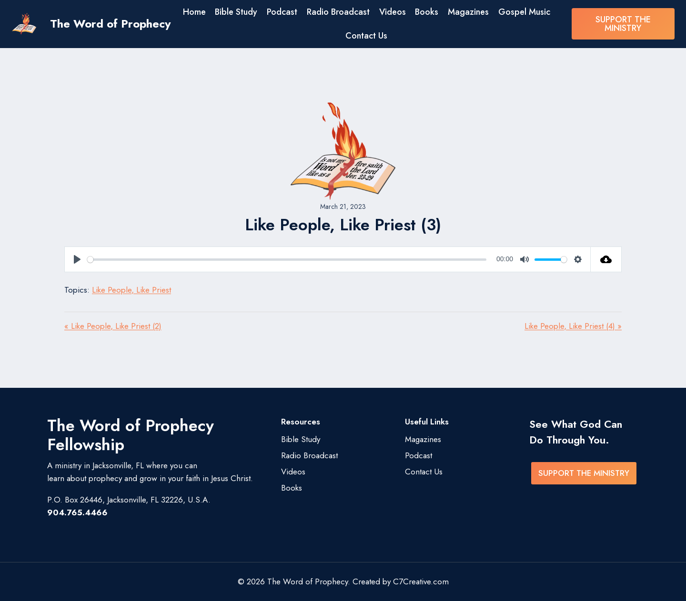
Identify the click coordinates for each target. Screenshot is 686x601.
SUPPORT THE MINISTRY (623, 23)
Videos (392, 12)
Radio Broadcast (338, 12)
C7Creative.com (421, 581)
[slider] (286, 259)
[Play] (77, 259)
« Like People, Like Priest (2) (112, 326)
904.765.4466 (77, 512)
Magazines (468, 12)
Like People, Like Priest (131, 290)
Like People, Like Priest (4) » (573, 326)
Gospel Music (524, 12)
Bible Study (236, 12)
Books (426, 12)
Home (194, 12)
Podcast (282, 12)
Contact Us (366, 36)
